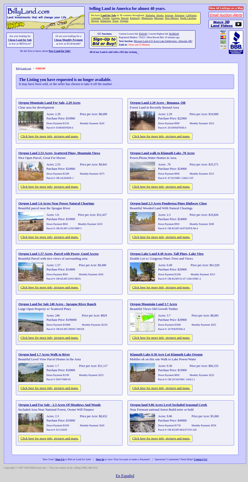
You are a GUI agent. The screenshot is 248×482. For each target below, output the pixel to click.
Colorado (96, 18)
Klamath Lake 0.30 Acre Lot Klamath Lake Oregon (166, 354)
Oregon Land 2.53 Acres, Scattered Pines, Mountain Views (59, 153)
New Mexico (172, 18)
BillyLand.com (23, 68)
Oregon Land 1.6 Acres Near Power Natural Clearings (56, 203)
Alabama (150, 15)
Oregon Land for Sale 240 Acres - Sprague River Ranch (57, 304)
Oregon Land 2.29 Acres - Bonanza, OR (158, 102)
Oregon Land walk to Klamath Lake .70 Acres (162, 153)
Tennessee (105, 20)
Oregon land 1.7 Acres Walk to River (44, 354)
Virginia (124, 20)
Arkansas (179, 15)
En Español (125, 476)
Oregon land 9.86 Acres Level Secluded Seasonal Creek (168, 405)
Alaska (159, 15)
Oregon (95, 20)
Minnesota (147, 18)
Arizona (169, 15)
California (191, 15)
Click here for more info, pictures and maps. (49, 136)
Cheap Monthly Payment (68, 39)
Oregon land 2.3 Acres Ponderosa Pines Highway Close (168, 203)
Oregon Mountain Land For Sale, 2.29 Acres (49, 102)
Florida (106, 18)
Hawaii (125, 18)
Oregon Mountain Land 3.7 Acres (153, 304)
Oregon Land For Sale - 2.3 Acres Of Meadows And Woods (59, 405)
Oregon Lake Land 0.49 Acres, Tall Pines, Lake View (167, 254)
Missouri (159, 18)
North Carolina (188, 18)
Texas (115, 20)
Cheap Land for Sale (20, 39)
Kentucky (135, 18)
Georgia (115, 18)
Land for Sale (108, 15)
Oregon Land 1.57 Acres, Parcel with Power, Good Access (58, 254)
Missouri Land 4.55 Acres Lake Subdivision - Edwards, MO (163, 41)
